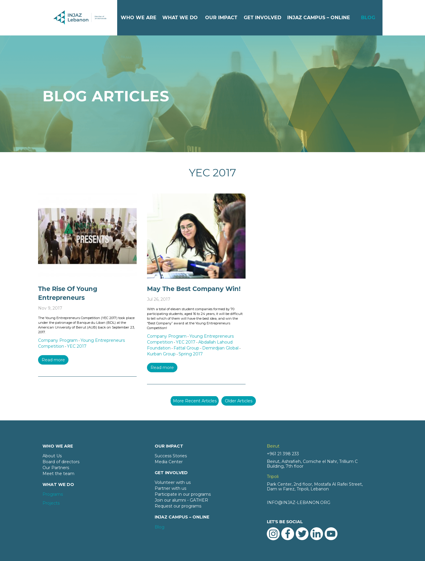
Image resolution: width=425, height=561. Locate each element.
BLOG (368, 17)
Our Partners (55, 467)
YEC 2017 (76, 346)
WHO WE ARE (138, 17)
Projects (51, 503)
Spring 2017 (191, 354)
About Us (52, 455)
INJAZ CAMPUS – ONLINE (318, 17)
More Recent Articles (195, 401)
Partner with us (170, 488)
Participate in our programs (183, 494)
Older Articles (238, 401)
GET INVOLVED (262, 17)
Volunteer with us (173, 482)
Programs (52, 494)
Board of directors (60, 461)
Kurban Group (161, 354)
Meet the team (58, 473)
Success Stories (171, 455)
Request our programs (178, 506)
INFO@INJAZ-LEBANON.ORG (298, 502)
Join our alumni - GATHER (181, 500)
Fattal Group (186, 348)
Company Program (58, 340)
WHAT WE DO (180, 17)
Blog (159, 527)
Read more (53, 359)
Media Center (169, 461)
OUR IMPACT (221, 17)
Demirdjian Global (220, 348)
